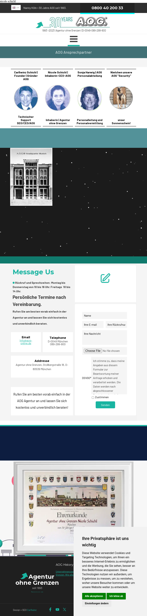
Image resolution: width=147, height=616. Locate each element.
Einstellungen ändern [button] (97, 603)
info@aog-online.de (26, 342)
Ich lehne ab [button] (116, 596)
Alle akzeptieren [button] (94, 596)
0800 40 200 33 (107, 8)
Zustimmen (102, 397)
